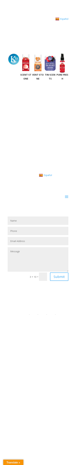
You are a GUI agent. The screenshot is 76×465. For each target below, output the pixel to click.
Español (61, 19)
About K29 (62, 14)
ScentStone (38, 422)
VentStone (37, 426)
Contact (42, 18)
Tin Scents (37, 430)
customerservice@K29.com (39, 14)
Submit (59, 276)
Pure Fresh (38, 434)
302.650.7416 (15, 14)
